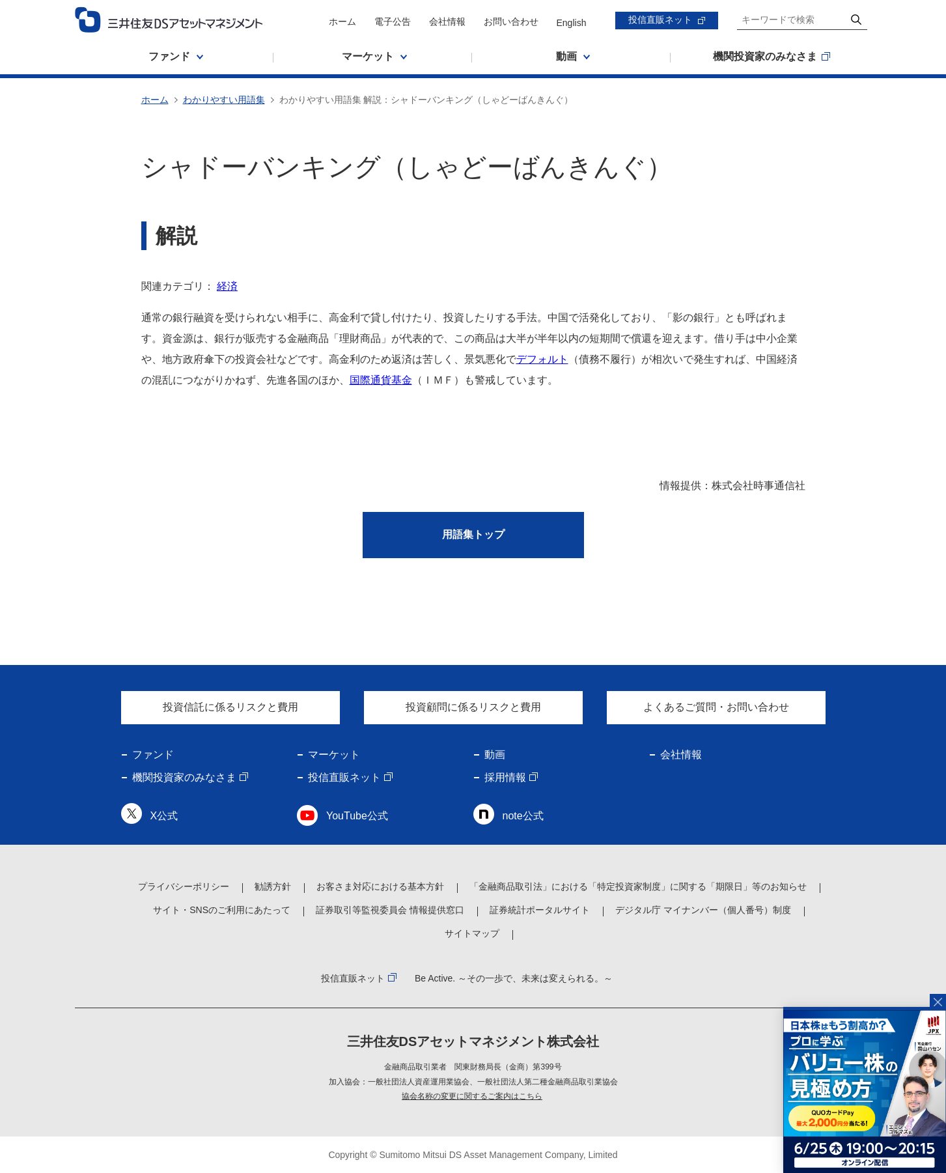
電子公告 (392, 21)
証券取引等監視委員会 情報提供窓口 (390, 910)
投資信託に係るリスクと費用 (230, 707)
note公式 (523, 815)
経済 (227, 286)
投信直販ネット (660, 19)
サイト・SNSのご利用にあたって (221, 910)
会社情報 (447, 21)
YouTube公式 (357, 815)
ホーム (342, 21)
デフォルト (542, 359)
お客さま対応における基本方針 (380, 886)
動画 (494, 754)
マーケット (334, 754)
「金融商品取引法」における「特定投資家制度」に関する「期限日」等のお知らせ (638, 886)
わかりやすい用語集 (224, 99)
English (572, 23)
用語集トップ (473, 534)
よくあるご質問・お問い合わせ (716, 707)
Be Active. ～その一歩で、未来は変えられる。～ (514, 978)
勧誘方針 (273, 886)
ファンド (153, 754)
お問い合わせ (511, 21)
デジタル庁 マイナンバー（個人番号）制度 (703, 910)
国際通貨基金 (381, 380)
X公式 (164, 815)
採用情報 (505, 777)
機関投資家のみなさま (184, 777)
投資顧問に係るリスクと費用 (473, 707)
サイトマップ (472, 933)
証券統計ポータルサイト (540, 910)
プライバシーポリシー (183, 886)
